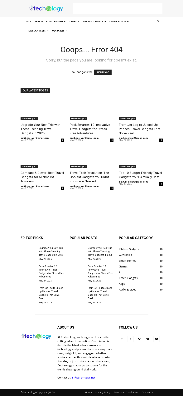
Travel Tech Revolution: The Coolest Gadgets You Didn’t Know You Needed (89, 177)
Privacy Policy (102, 392)
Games (74, 21)
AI (28, 21)
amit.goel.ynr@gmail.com (35, 137)
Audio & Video (56, 21)
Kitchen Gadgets (94, 21)
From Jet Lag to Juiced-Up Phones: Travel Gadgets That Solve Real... (139, 129)
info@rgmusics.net (83, 377)
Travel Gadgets (37, 30)
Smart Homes (119, 21)
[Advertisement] (117, 8)
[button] (158, 21)
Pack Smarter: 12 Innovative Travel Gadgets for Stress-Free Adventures (90, 129)
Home (88, 392)
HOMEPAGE (103, 72)
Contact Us (147, 392)
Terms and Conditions (126, 392)
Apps (39, 21)
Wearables (59, 30)
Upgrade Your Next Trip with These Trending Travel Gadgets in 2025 (40, 129)
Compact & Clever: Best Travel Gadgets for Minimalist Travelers (42, 177)
